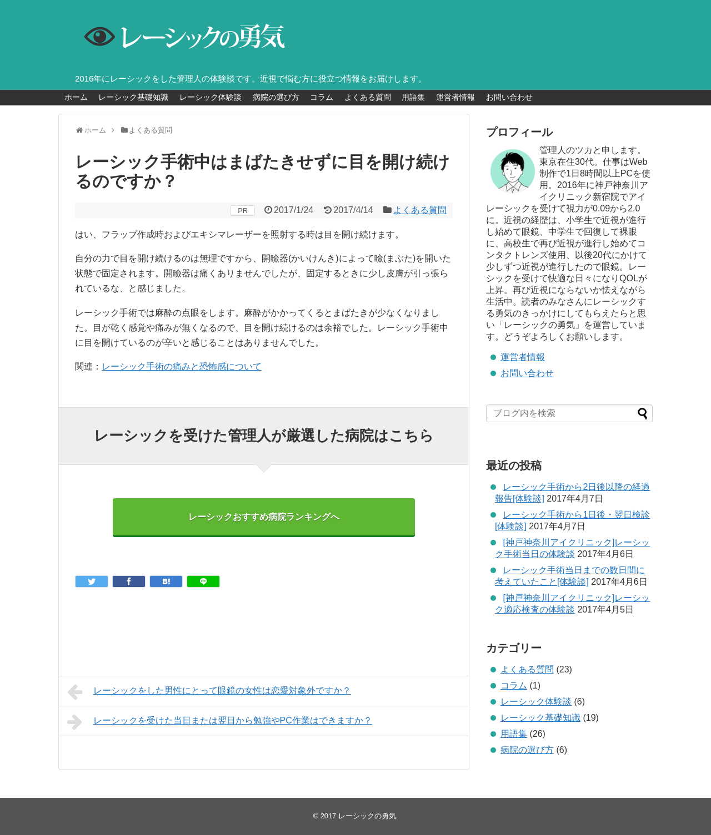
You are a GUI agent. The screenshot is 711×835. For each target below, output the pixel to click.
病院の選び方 (276, 97)
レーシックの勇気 (367, 816)
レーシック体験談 (210, 97)
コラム (321, 97)
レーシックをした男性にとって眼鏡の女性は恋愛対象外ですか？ (209, 692)
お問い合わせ (509, 97)
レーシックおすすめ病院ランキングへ (263, 517)
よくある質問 (367, 97)
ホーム (76, 97)
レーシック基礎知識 (133, 97)
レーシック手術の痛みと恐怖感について (182, 366)
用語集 (413, 97)
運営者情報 (455, 97)
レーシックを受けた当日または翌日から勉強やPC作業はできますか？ (219, 722)
